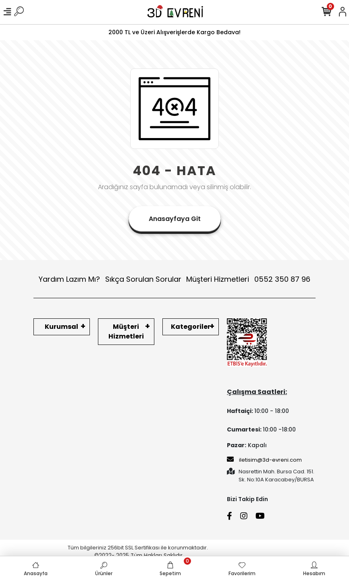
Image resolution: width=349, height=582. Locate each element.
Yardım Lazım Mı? (69, 279)
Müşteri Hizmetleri (248, 279)
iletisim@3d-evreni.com (264, 460)
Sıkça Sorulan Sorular (143, 279)
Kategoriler (190, 326)
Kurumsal (61, 326)
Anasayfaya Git (175, 218)
